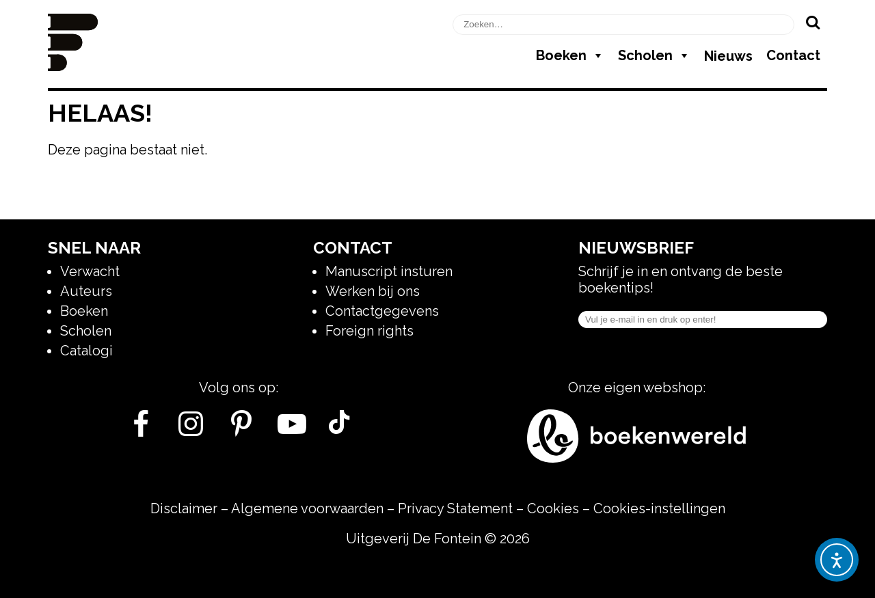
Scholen (654, 55)
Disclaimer (183, 508)
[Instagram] (191, 429)
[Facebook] (140, 429)
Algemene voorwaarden (307, 508)
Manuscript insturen (389, 271)
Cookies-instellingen (659, 508)
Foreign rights (369, 331)
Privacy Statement (455, 508)
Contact (793, 55)
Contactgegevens (382, 311)
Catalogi (86, 350)
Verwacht (90, 271)
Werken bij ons (372, 291)
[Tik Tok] (339, 429)
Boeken (570, 55)
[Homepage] (73, 66)
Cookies (553, 508)
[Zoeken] (812, 22)
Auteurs (86, 291)
